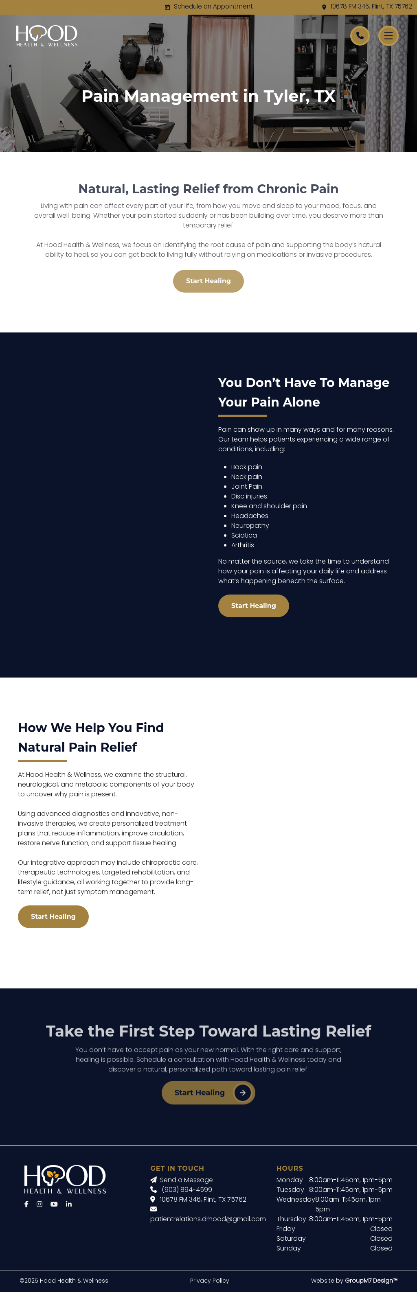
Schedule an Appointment (213, 7)
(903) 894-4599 (187, 1190)
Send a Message (181, 1180)
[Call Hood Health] (360, 36)
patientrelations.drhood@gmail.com (208, 1219)
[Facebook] (26, 1205)
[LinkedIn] (69, 1205)
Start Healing (208, 281)
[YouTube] (54, 1205)
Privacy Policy (209, 1281)
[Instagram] (39, 1205)
